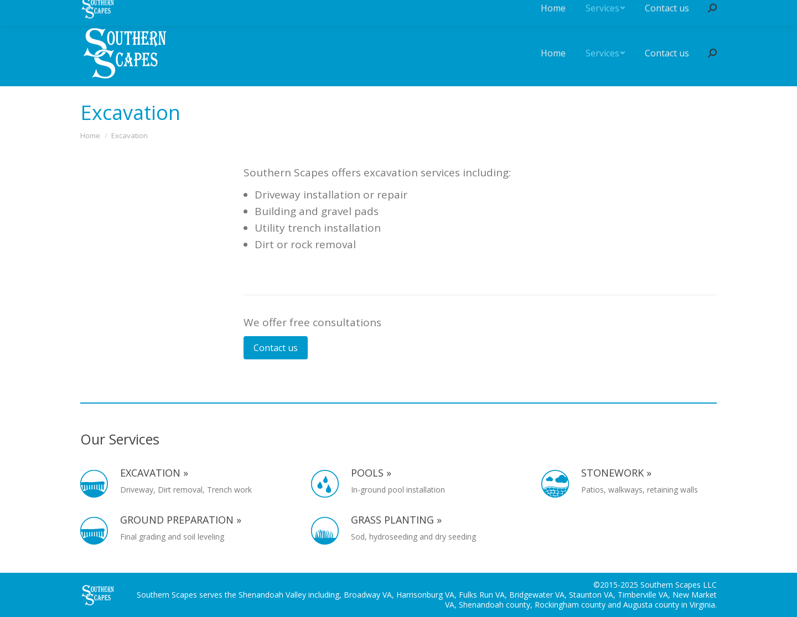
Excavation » (154, 473)
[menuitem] (553, 53)
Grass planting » (396, 520)
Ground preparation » (180, 520)
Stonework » (616, 473)
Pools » (371, 473)
